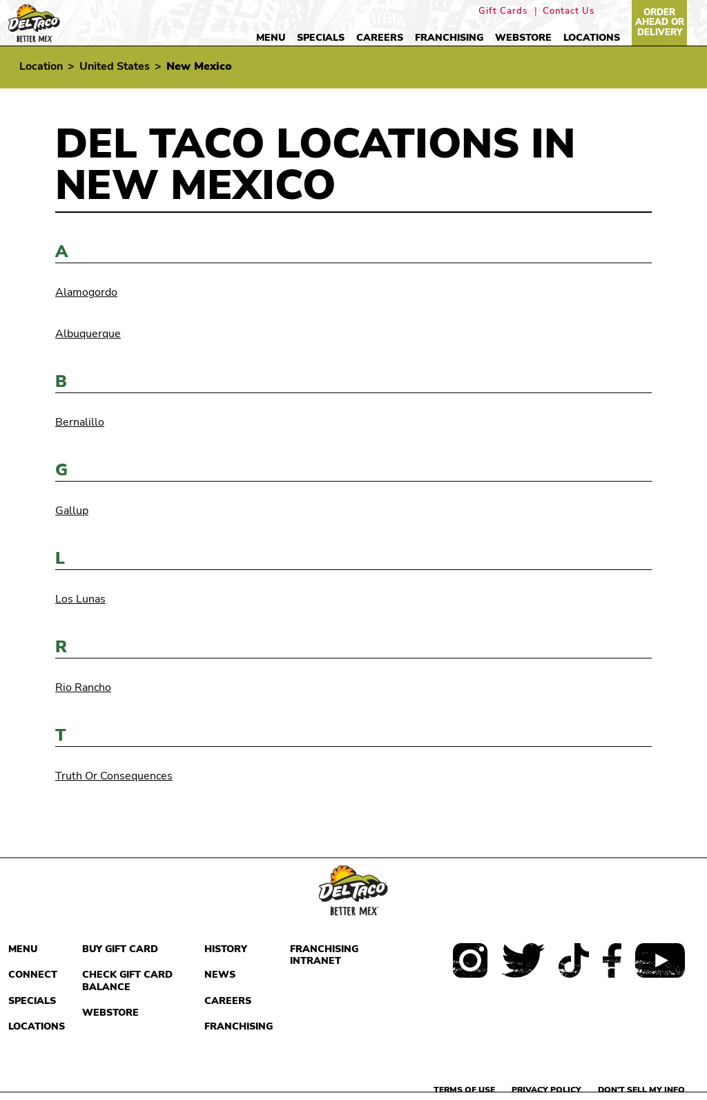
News (219, 974)
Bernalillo (79, 422)
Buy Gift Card (120, 949)
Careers (379, 37)
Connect (32, 974)
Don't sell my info (641, 1089)
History (225, 949)
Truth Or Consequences (114, 776)
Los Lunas (80, 599)
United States (114, 66)
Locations (591, 37)
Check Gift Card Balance (127, 981)
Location (41, 66)
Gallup (71, 510)
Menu (270, 37)
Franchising (449, 37)
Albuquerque (88, 333)
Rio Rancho (83, 687)
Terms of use (464, 1089)
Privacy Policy (546, 1089)
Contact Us (568, 11)
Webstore (523, 37)
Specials (321, 37)
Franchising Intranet (324, 955)
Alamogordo (86, 292)
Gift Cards (502, 11)
